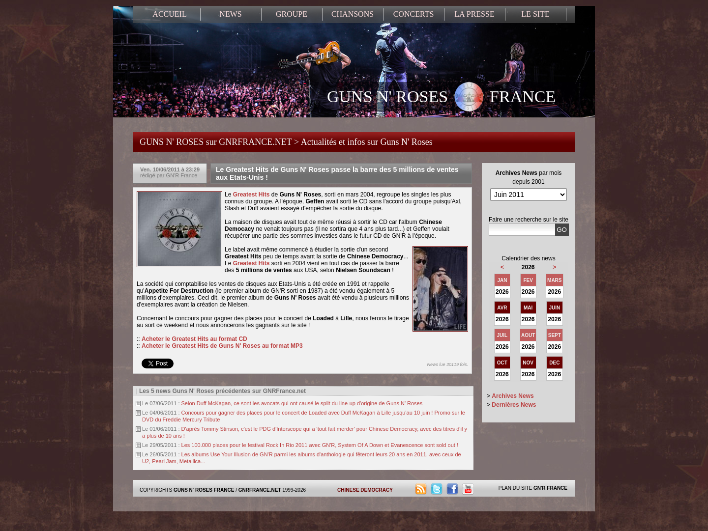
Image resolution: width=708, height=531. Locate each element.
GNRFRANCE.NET (259, 490)
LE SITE (535, 14)
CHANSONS (352, 14)
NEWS (230, 14)
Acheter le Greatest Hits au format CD (194, 338)
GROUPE (291, 14)
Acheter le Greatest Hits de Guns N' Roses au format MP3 (222, 345)
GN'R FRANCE (550, 488)
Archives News (512, 395)
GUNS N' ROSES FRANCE (441, 97)
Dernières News (514, 404)
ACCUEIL (169, 14)
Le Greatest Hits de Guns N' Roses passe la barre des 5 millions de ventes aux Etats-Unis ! (337, 173)
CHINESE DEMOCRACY (365, 490)
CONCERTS (413, 14)
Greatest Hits (251, 194)
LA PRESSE (474, 14)
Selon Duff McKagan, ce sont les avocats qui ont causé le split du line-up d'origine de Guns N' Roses (302, 403)
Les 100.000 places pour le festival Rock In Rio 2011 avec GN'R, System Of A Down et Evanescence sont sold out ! (319, 445)
